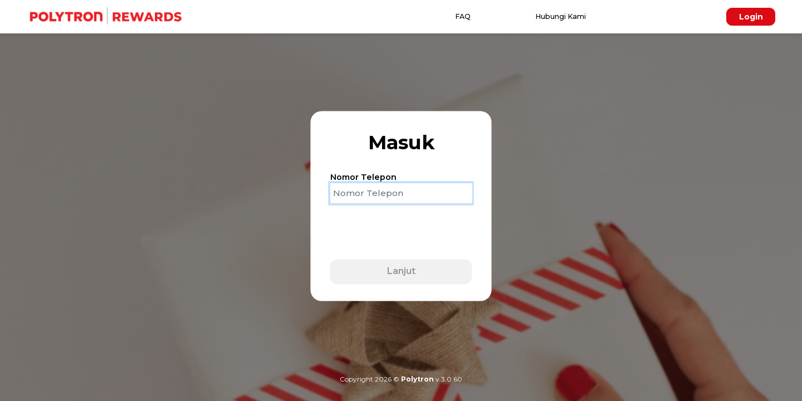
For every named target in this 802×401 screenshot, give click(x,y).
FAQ (463, 16)
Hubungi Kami (560, 16)
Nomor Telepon (363, 177)
